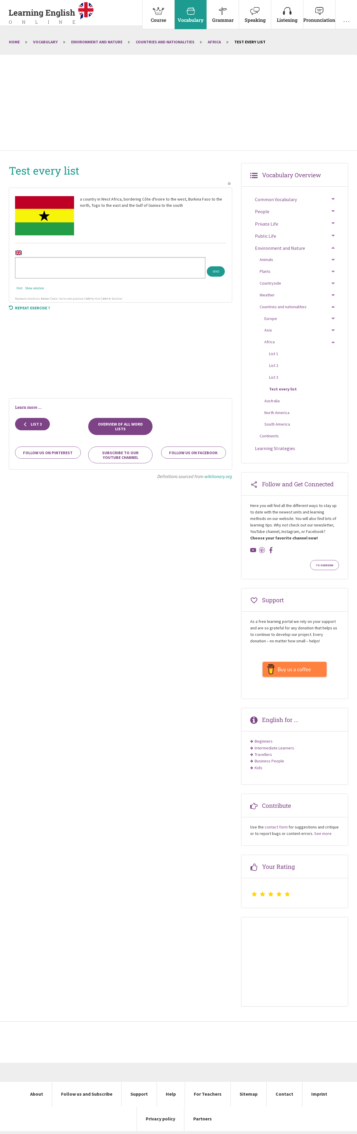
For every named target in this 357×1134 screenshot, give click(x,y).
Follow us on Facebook (193, 452)
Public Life (265, 236)
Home (14, 42)
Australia (272, 400)
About (36, 1097)
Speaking (255, 11)
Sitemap (249, 1097)
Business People (269, 764)
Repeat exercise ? (29, 308)
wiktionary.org (218, 476)
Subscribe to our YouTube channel (120, 455)
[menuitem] (158, 14)
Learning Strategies (275, 448)
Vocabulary (191, 11)
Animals (266, 259)
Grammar (223, 11)
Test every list (283, 389)
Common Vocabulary (276, 199)
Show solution (34, 288)
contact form (276, 830)
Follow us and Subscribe (86, 1097)
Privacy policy (160, 1122)
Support (139, 1097)
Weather (267, 295)
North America (276, 412)
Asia (268, 330)
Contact (284, 1097)
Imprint (319, 1097)
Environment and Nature (96, 42)
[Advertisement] (178, 103)
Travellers (263, 757)
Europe (270, 318)
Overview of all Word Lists (120, 426)
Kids (258, 770)
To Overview (324, 565)
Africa (214, 42)
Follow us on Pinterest (48, 452)
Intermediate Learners (274, 751)
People (262, 211)
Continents (269, 436)
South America (277, 424)
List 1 (273, 353)
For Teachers (208, 1097)
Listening (287, 11)
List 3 (32, 424)
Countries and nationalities (165, 42)
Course (158, 11)
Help (171, 1097)
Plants (265, 271)
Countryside (270, 283)
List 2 (273, 365)
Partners (202, 1122)
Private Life (266, 224)
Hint (19, 288)
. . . (346, 11)
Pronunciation (319, 11)
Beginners (264, 744)
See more (323, 836)
